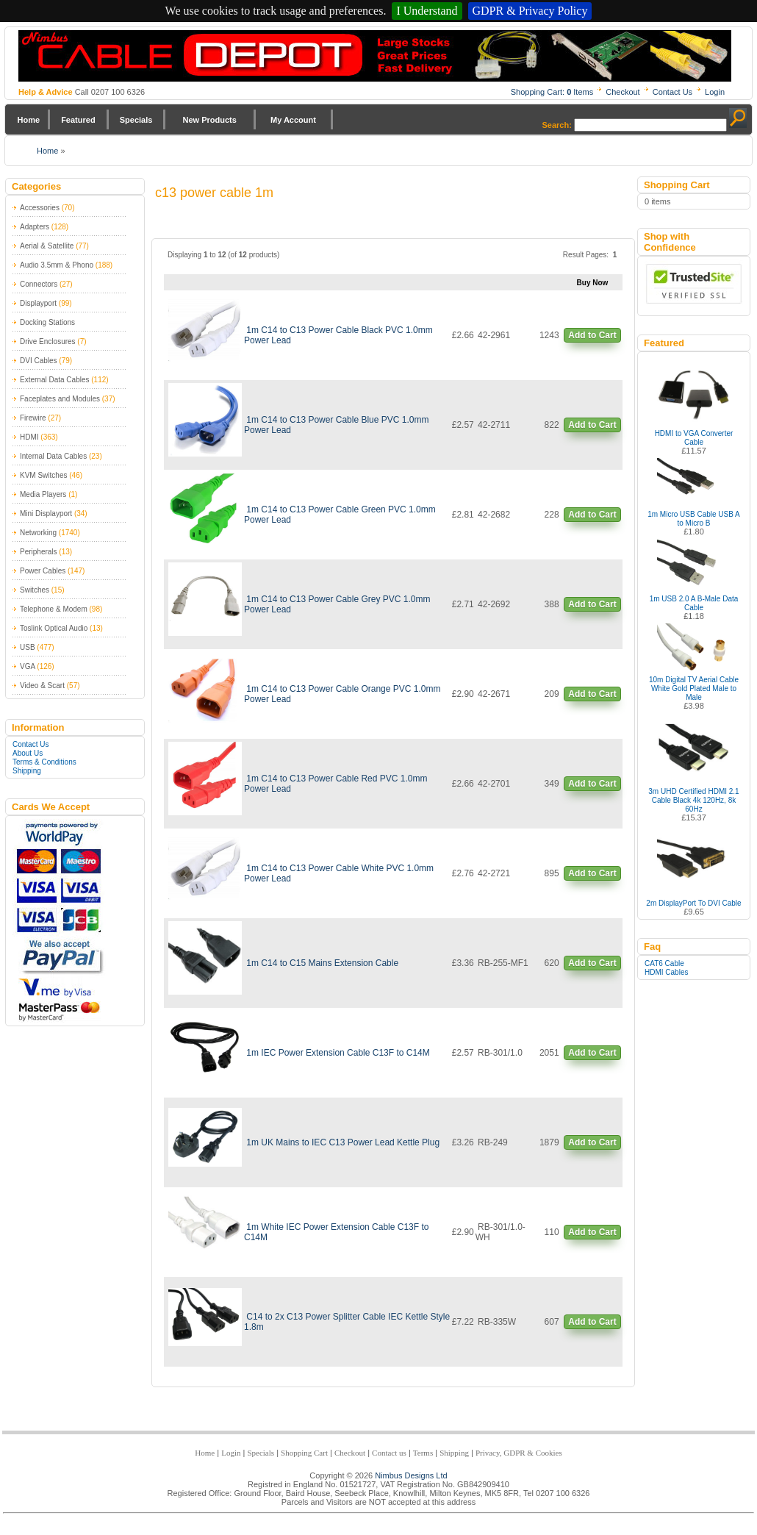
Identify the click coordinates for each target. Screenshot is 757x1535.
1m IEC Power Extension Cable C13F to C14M (337, 1053)
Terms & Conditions (44, 762)
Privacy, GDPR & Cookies (519, 1452)
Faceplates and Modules (60, 399)
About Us (27, 753)
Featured (78, 119)
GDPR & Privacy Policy (530, 10)
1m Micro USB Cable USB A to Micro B (693, 518)
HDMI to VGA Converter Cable (694, 437)
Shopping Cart (304, 1452)
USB (27, 647)
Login (715, 91)
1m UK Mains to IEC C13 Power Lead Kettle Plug (343, 1142)
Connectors (38, 284)
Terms (423, 1452)
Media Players (43, 494)
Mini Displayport (46, 513)
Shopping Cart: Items (552, 91)
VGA (27, 666)
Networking (38, 533)
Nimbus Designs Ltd (411, 1475)
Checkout (622, 91)
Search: (557, 125)
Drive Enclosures (48, 341)
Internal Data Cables (53, 456)
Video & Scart (42, 685)
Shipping (26, 771)
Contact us (389, 1452)
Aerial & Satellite (46, 246)
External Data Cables (55, 380)
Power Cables (42, 571)
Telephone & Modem (53, 609)
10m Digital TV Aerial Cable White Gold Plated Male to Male (694, 688)
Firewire (33, 418)
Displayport (38, 303)
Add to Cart (592, 335)
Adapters (34, 227)
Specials (136, 119)
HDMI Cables (666, 972)
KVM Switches (43, 475)
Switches (34, 590)
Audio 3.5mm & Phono (56, 265)
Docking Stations (47, 322)
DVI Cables (38, 361)
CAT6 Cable (664, 963)
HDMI (29, 437)
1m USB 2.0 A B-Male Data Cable (694, 603)
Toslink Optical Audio (53, 628)
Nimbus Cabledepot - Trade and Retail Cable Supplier (374, 56)
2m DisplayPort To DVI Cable (693, 903)
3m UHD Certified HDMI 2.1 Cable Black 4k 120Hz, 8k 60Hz (693, 800)
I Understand (426, 10)
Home (29, 119)
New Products (209, 119)
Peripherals (38, 552)
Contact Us (672, 91)
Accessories (40, 208)
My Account (293, 119)
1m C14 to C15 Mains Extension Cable (322, 963)
